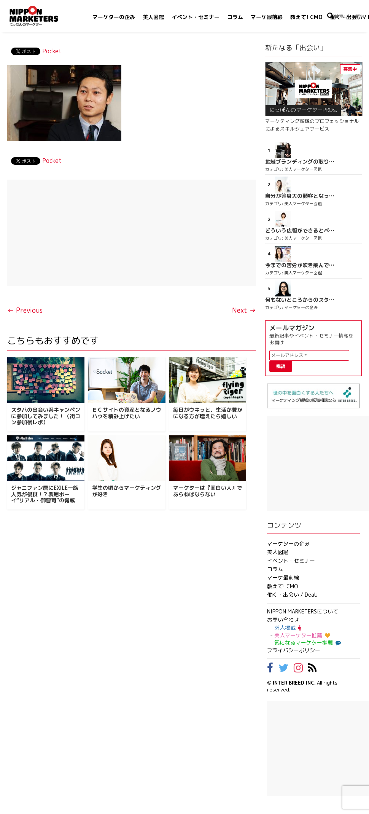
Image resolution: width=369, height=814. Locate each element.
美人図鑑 (153, 17)
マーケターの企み (113, 17)
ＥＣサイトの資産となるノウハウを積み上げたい (126, 413)
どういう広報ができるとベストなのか (299, 230)
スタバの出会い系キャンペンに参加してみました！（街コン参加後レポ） (45, 416)
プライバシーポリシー (293, 650)
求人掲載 (287, 627)
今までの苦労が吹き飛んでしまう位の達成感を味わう (299, 265)
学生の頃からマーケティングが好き (126, 491)
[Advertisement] (131, 233)
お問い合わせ (283, 619)
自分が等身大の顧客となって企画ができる (299, 196)
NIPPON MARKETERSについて (302, 611)
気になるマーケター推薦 (306, 642)
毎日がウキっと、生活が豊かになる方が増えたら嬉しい (207, 413)
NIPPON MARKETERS (41, 16)
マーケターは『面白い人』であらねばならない (207, 491)
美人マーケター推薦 (302, 635)
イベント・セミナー (195, 17)
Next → (244, 310)
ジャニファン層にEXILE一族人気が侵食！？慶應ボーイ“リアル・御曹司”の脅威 (44, 494)
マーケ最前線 (267, 17)
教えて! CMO (306, 17)
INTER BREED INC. (294, 682)
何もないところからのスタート (299, 300)
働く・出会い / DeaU (292, 594)
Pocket (52, 51)
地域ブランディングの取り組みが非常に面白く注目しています (299, 161)
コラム (235, 17)
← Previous (25, 310)
